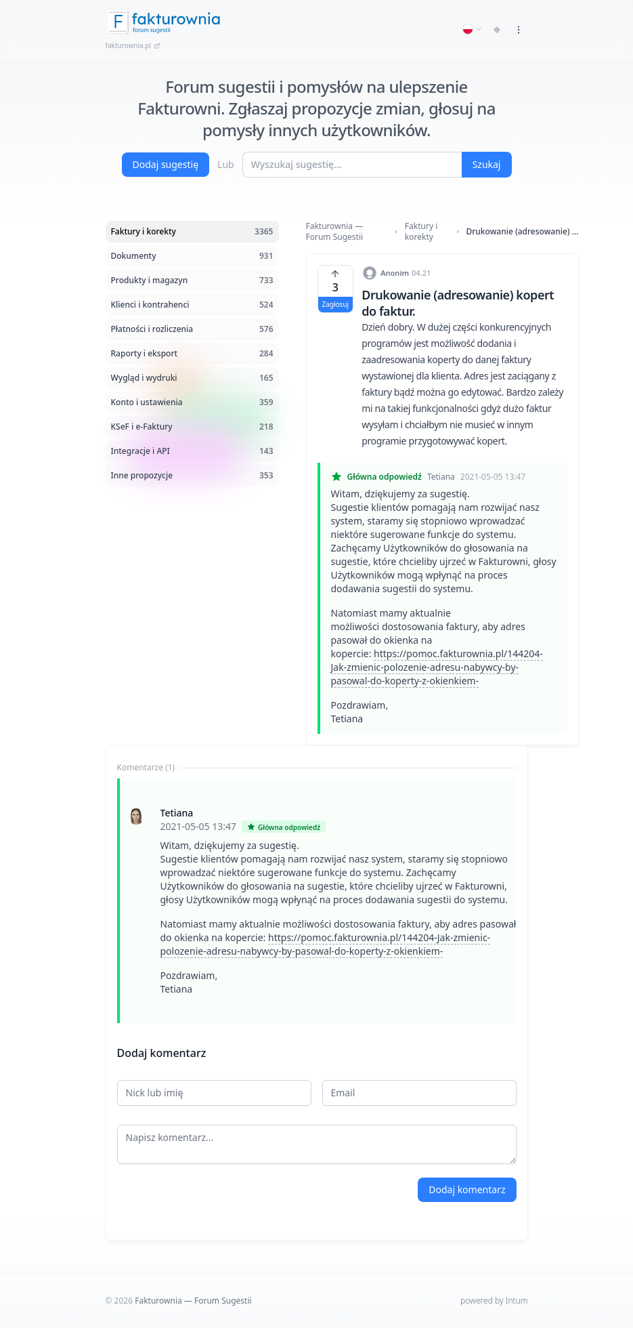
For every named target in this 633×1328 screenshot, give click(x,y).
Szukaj (487, 164)
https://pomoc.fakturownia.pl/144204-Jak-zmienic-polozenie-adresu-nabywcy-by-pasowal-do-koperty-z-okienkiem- (437, 667)
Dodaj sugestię (166, 164)
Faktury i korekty (421, 232)
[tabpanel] (317, 901)
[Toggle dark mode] (496, 29)
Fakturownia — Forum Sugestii (335, 232)
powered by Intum (493, 1300)
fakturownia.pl (133, 45)
